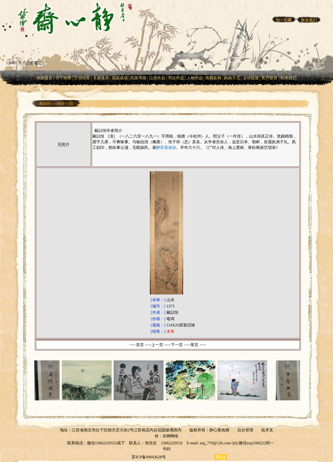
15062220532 (172, 443)
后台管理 (245, 430)
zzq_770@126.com (215, 443)
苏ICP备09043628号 (149, 457)
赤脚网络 (170, 436)
